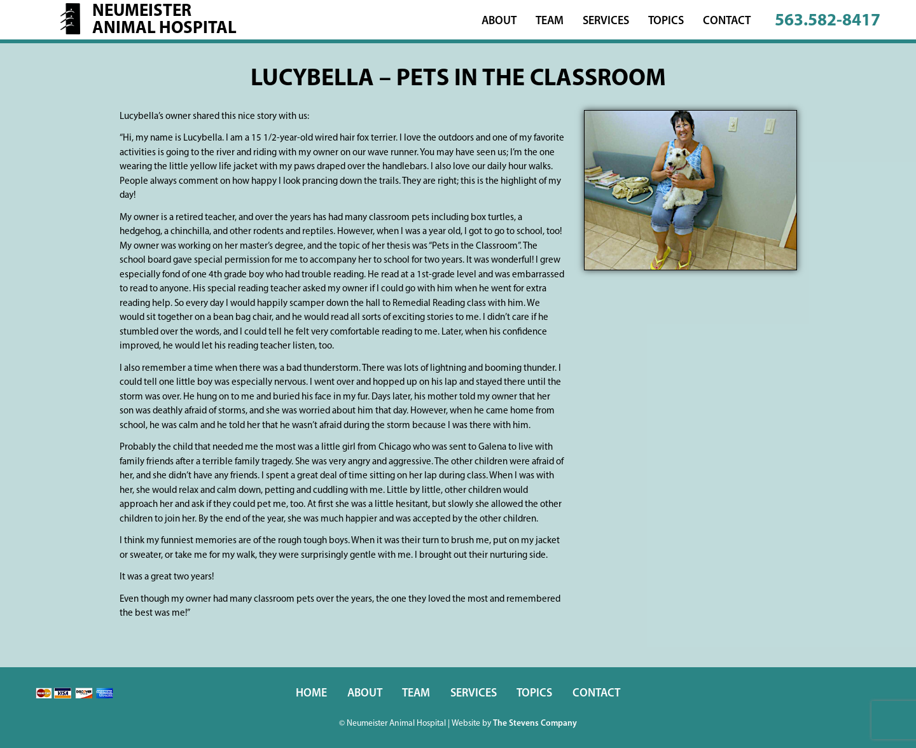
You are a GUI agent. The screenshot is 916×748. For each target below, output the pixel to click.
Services (606, 21)
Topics (666, 21)
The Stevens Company (535, 723)
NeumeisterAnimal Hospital (164, 20)
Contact (727, 21)
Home (311, 694)
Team (550, 21)
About (499, 21)
